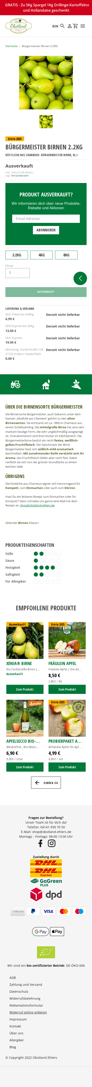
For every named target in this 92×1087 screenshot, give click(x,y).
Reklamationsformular (26, 1005)
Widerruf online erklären (28, 1012)
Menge (9, 265)
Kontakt (15, 1026)
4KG (42, 255)
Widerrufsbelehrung (24, 998)
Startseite (11, 46)
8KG (66, 255)
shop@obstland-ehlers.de (37, 505)
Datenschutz (18, 991)
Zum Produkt (25, 689)
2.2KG (16, 255)
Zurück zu (46, 782)
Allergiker (16, 1040)
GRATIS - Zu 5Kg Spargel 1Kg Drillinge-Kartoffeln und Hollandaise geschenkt (46, 7)
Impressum (18, 1019)
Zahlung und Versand (25, 984)
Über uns (16, 1033)
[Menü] (82, 26)
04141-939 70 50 (52, 827)
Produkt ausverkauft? (46, 194)
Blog (12, 1047)
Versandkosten (20, 175)
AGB (12, 977)
